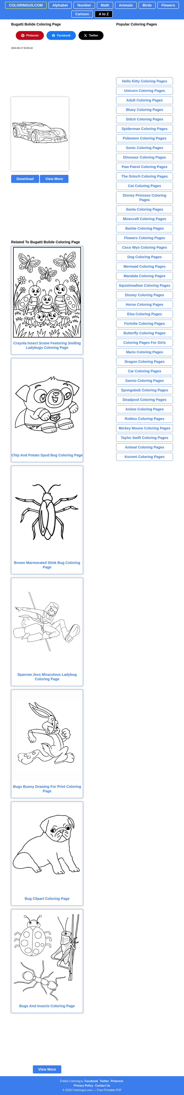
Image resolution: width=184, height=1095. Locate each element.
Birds (147, 5)
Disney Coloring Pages (144, 295)
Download (25, 179)
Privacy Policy (83, 1085)
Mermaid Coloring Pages (144, 266)
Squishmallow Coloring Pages (144, 285)
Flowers (168, 5)
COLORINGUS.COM (26, 5)
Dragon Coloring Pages (144, 362)
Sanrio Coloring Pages (144, 381)
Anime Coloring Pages (144, 409)
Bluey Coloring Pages (144, 110)
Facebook (61, 35)
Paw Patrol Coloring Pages (144, 167)
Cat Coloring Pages (144, 186)
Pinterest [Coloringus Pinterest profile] (117, 1081)
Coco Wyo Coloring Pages (144, 247)
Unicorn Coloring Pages (144, 91)
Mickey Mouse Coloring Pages (145, 428)
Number (84, 5)
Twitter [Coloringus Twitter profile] (104, 1081)
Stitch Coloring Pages (144, 119)
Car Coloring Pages (144, 371)
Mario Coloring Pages (144, 352)
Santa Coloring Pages (144, 209)
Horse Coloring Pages (144, 304)
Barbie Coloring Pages (144, 228)
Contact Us (102, 1085)
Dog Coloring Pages (144, 257)
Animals (126, 5)
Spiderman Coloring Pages (145, 129)
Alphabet (60, 5)
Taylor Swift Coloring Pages (144, 438)
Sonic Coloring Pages (144, 148)
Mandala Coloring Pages (144, 276)
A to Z (104, 14)
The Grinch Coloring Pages (144, 176)
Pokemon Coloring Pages (144, 138)
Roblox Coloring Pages (144, 419)
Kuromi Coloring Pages (144, 457)
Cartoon (82, 14)
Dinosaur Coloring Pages (144, 157)
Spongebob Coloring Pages (144, 390)
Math (105, 5)
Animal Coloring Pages (144, 447)
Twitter (91, 35)
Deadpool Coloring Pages (144, 400)
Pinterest (29, 35)
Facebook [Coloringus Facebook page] (91, 1081)
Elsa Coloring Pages (144, 314)
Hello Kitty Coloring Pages (144, 81)
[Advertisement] (38, 73)
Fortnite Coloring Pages (144, 324)
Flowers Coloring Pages (144, 238)
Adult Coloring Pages (144, 100)
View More (54, 179)
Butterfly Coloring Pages (144, 333)
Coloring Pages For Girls (144, 343)
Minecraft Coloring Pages (144, 219)
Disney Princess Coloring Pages (144, 197)
